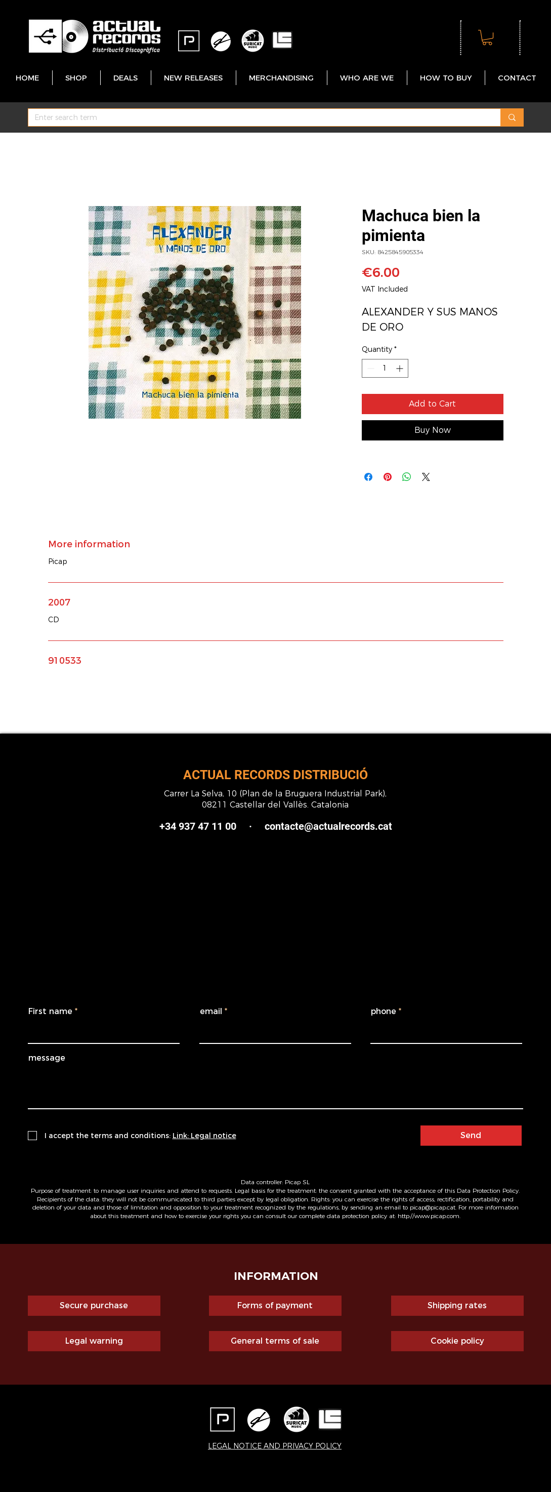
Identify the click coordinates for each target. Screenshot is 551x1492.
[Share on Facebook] (368, 477)
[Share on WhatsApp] (407, 477)
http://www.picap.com (428, 1216)
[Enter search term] (256, 118)
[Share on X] (426, 477)
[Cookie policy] (457, 1341)
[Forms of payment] (275, 1306)
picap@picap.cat (432, 1207)
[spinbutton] (385, 368)
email (211, 1011)
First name (50, 1011)
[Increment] (400, 368)
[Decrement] (369, 368)
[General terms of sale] (275, 1341)
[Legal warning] (94, 1341)
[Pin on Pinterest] (388, 477)
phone (383, 1011)
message (46, 1058)
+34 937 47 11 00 (197, 826)
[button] (487, 37)
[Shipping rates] (457, 1306)
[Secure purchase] (94, 1306)
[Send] (471, 1135)
